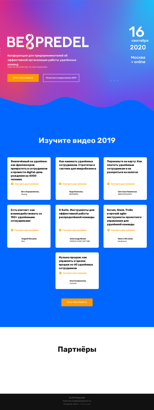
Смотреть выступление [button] (75, 184)
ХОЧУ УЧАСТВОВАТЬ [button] (23, 78)
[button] (60, 184)
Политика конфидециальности (77, 401)
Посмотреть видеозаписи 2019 (61, 78)
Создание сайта (70, 404)
